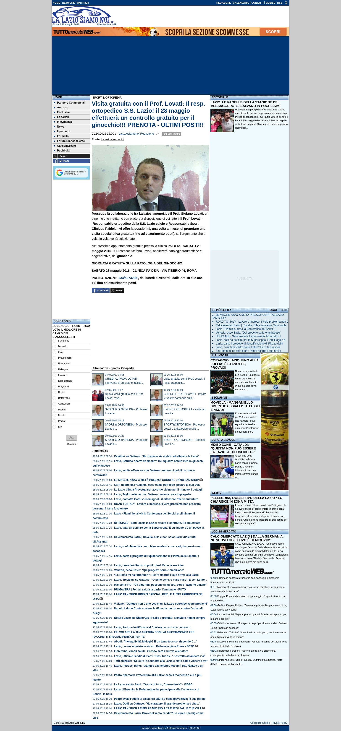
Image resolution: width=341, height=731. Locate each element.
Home (58, 97)
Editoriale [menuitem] (62, 117)
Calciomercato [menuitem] (65, 145)
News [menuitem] (59, 126)
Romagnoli (64, 363)
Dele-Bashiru (65, 380)
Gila (60, 352)
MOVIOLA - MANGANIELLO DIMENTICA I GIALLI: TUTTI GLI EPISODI (235, 406)
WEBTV (216, 493)
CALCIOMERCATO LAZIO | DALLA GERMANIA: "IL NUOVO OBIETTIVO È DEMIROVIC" (247, 538)
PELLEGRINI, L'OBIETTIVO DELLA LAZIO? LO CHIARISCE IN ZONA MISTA (246, 499)
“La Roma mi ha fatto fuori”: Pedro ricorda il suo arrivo (248, 350)
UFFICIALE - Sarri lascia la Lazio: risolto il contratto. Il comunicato (157, 523)
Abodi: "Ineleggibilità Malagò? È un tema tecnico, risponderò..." (155, 641)
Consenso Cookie (260, 722)
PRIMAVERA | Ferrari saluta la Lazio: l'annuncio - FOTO (150, 589)
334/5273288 (127, 278)
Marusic (62, 346)
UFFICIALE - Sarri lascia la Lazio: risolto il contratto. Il (248, 336)
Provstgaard (64, 357)
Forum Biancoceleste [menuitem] (69, 141)
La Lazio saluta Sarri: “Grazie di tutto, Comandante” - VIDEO (153, 684)
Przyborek (63, 386)
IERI (284, 310)
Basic (61, 392)
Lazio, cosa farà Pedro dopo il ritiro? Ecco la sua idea (149, 565)
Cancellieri (64, 403)
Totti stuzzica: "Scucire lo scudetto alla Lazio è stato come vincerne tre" (161, 661)
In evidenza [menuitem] (63, 121)
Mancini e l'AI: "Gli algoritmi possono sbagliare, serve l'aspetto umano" (160, 584)
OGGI (273, 310)
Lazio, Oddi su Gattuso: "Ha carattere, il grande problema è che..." (157, 703)
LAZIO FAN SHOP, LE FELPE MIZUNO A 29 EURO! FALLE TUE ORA (157, 708)
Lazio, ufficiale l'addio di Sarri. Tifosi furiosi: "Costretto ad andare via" (159, 656)
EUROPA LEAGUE (223, 439)
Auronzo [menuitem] (61, 107)
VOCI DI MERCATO (224, 531)
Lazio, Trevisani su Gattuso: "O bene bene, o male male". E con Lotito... (160, 579)
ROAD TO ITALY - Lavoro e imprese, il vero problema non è (252, 321)
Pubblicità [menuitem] (62, 150)
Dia (60, 426)
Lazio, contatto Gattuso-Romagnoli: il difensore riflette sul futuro (156, 499)
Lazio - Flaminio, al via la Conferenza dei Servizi (245, 329)
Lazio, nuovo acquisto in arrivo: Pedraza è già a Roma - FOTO (154, 646)
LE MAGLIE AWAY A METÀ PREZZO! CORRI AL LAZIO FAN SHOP (156, 480)
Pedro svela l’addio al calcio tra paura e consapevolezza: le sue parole (159, 698)
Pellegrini (63, 369)
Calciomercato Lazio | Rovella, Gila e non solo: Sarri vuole (251, 325)
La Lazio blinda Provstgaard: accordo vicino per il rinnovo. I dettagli (158, 489)
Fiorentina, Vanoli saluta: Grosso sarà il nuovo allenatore (151, 651)
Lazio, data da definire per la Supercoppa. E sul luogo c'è (250, 340)
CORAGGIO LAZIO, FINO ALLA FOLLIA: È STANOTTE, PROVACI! (234, 363)
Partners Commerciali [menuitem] (69, 102)
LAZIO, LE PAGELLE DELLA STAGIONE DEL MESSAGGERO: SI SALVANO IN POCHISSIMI (245, 104)
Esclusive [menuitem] (62, 112)
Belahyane (64, 398)
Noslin (61, 415)
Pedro (61, 421)
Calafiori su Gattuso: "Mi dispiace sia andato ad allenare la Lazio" (156, 456)
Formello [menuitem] (61, 136)
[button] (71, 438)
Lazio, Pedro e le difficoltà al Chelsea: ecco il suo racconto (152, 627)
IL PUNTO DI (220, 355)
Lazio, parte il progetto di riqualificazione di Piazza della (249, 343)
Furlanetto (63, 340)
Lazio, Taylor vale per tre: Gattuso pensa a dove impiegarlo (152, 494)
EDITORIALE (220, 97)
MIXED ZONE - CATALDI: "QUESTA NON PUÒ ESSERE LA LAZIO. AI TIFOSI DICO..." (233, 448)
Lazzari (62, 375)
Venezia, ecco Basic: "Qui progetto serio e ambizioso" (149, 570)
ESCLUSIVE (219, 397)
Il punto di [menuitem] (62, 131)
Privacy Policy (279, 722)
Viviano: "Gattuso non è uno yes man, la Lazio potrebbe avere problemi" (161, 603)
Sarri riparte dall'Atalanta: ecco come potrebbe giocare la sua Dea (157, 484)
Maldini (62, 409)
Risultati (71, 444)
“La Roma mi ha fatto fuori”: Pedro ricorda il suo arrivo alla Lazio (156, 575)
